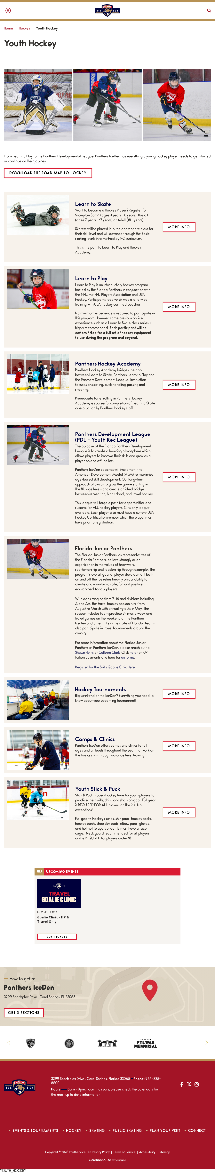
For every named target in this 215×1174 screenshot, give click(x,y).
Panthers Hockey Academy (108, 364)
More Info (179, 227)
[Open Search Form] (209, 10)
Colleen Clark (109, 653)
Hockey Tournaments (100, 690)
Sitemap (164, 1152)
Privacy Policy (101, 1152)
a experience (107, 1160)
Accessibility (147, 1152)
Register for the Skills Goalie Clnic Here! (105, 667)
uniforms (127, 658)
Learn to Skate (93, 204)
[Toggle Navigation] (8, 10)
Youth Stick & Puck (97, 789)
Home (8, 28)
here (133, 653)
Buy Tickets (57, 937)
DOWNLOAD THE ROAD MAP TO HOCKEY (48, 173)
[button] (8, 1042)
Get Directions (24, 1013)
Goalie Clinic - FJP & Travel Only (53, 919)
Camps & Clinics (95, 739)
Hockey (24, 28)
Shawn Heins (84, 653)
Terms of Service (124, 1152)
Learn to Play (91, 279)
